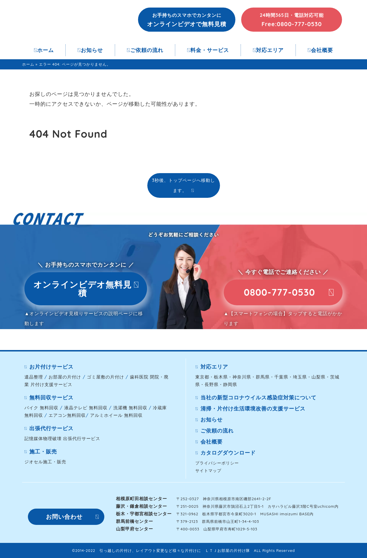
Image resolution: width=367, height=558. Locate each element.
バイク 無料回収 (41, 407)
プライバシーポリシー (217, 462)
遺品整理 (33, 377)
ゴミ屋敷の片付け (105, 377)
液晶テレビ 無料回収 (86, 407)
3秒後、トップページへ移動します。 (183, 185)
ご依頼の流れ (145, 50)
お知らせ (90, 50)
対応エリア (268, 50)
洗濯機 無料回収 (130, 407)
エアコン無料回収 (67, 415)
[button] (187, 20)
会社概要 (320, 50)
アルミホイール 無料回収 (116, 415)
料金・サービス (208, 50)
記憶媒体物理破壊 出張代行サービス (62, 438)
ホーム (44, 50)
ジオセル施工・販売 (45, 461)
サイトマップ (208, 470)
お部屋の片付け (65, 377)
